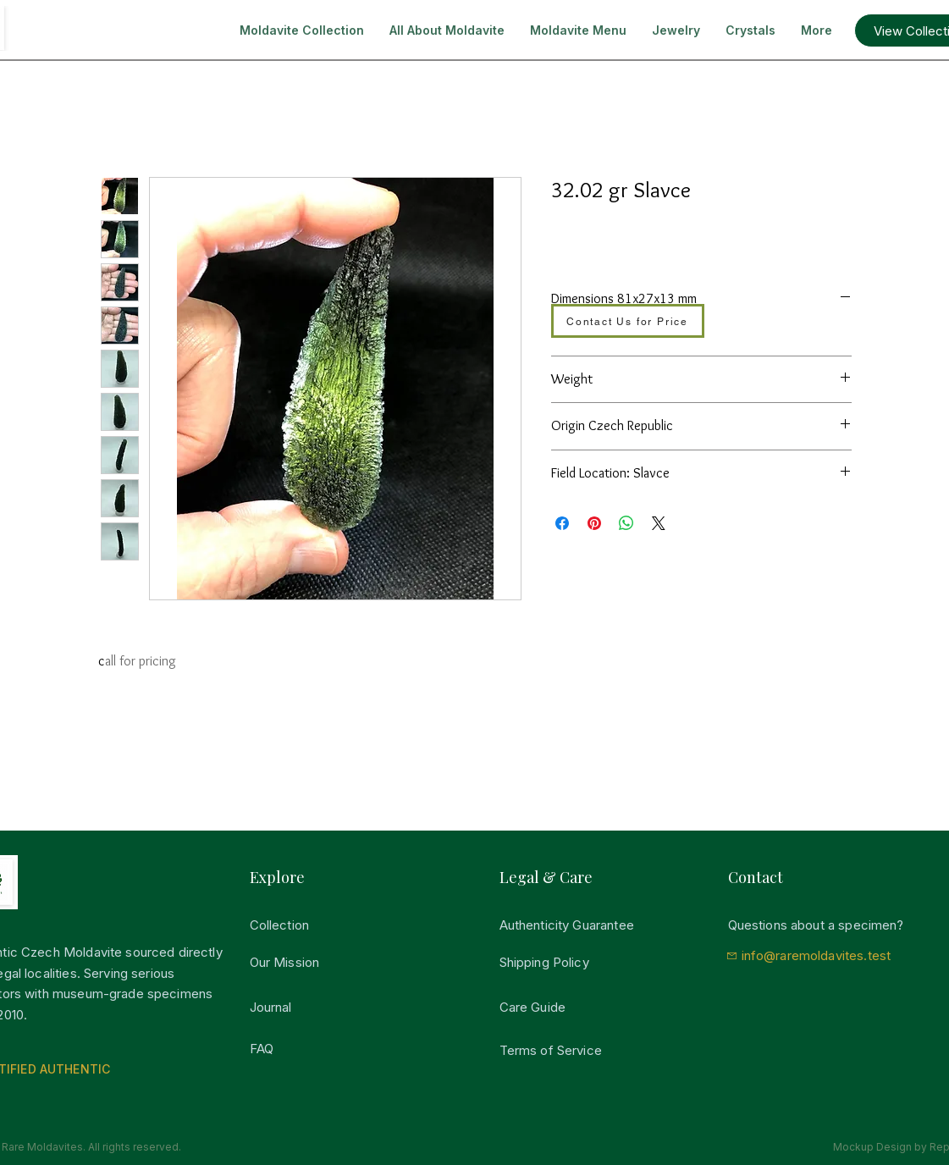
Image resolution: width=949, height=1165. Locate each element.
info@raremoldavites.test (816, 955)
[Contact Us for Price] (627, 321)
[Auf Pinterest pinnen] (594, 523)
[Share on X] (658, 523)
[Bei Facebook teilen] (562, 523)
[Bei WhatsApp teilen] (626, 523)
